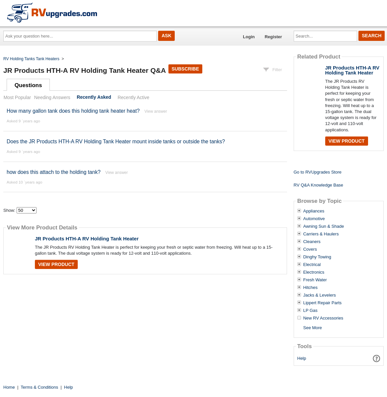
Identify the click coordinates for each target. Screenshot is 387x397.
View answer (156, 111)
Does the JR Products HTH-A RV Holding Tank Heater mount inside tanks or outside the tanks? (116, 141)
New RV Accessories (323, 318)
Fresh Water (315, 280)
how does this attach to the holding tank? (54, 172)
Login (248, 36)
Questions (28, 85)
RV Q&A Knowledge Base (318, 185)
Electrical (312, 264)
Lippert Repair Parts (322, 303)
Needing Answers (52, 97)
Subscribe (185, 68)
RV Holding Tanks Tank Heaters (31, 59)
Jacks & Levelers (319, 295)
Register (273, 36)
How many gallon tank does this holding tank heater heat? (73, 111)
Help (301, 358)
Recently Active (133, 97)
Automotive (314, 218)
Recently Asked (94, 97)
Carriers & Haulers (321, 234)
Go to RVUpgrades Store (317, 172)
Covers (310, 249)
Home (9, 387)
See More (312, 327)
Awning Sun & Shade (323, 226)
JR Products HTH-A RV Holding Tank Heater (87, 238)
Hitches (310, 287)
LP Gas (310, 310)
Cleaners (312, 241)
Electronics (314, 272)
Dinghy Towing (317, 257)
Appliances (314, 211)
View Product (56, 264)
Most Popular (17, 97)
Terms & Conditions (39, 387)
